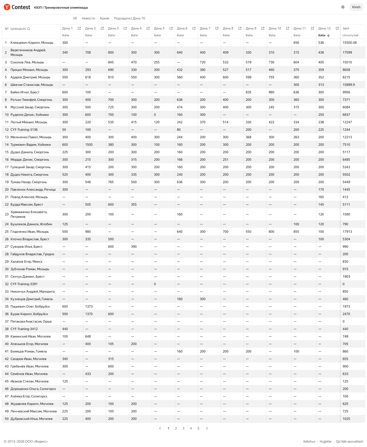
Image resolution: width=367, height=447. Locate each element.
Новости (88, 18)
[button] (20, 29)
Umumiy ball (353, 35)
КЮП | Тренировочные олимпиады (61, 7)
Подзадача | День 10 (129, 18)
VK (75, 18)
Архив (104, 18)
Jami (348, 28)
